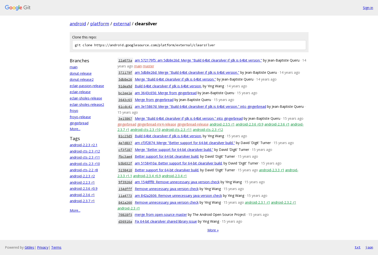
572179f (125, 73)
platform (99, 24)
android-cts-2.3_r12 (85, 151)
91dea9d (125, 86)
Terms (56, 247)
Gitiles (29, 247)
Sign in (368, 7)
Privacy (42, 247)
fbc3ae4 (125, 157)
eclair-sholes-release (86, 98)
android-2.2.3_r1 (82, 182)
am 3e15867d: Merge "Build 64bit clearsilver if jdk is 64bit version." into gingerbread (200, 106)
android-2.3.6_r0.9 (83, 188)
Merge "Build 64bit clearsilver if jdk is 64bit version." (175, 79)
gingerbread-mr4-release (156, 124)
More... (75, 129)
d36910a (125, 221)
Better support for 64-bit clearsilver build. (167, 156)
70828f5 (125, 215)
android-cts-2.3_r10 (85, 163)
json (369, 247)
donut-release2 (82, 79)
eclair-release (80, 92)
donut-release (81, 73)
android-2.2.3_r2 (82, 176)
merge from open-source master (161, 214)
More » (213, 230)
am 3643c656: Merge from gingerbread (166, 93)
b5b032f (125, 163)
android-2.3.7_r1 (82, 201)
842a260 (125, 202)
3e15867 (125, 119)
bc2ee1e (125, 93)
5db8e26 (125, 79)
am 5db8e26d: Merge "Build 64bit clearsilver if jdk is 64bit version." (187, 72)
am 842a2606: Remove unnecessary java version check (178, 195)
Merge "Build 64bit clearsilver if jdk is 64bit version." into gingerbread (189, 118)
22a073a (125, 60)
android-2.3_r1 (128, 208)
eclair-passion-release (87, 85)
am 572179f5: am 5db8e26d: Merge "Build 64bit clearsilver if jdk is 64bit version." (198, 60)
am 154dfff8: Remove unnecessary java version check (177, 182)
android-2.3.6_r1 (82, 194)
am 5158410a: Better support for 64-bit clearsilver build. (179, 163)
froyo (74, 110)
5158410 (125, 170)
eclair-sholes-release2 (87, 104)
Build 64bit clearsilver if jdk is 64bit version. (168, 86)
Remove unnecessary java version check (167, 188)
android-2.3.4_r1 (174, 175)
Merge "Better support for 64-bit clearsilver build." (174, 149)
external (122, 24)
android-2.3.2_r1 (283, 202)
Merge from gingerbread (154, 99)
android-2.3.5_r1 (222, 124)
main (74, 67)
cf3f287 (125, 150)
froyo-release (80, 117)
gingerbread (79, 123)
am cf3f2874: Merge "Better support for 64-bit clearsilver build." (185, 142)
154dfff (125, 189)
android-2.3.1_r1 (257, 202)
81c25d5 (125, 136)
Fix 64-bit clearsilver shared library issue (166, 221)
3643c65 (125, 100)
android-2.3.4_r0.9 (147, 175)
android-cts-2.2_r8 (84, 170)
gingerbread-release (193, 124)
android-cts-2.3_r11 (85, 157)
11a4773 (125, 196)
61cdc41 (125, 107)
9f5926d (125, 182)
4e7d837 (125, 143)
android (78, 24)
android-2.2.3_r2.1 (83, 145)
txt (357, 247)
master (148, 66)
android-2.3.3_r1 (271, 170)
